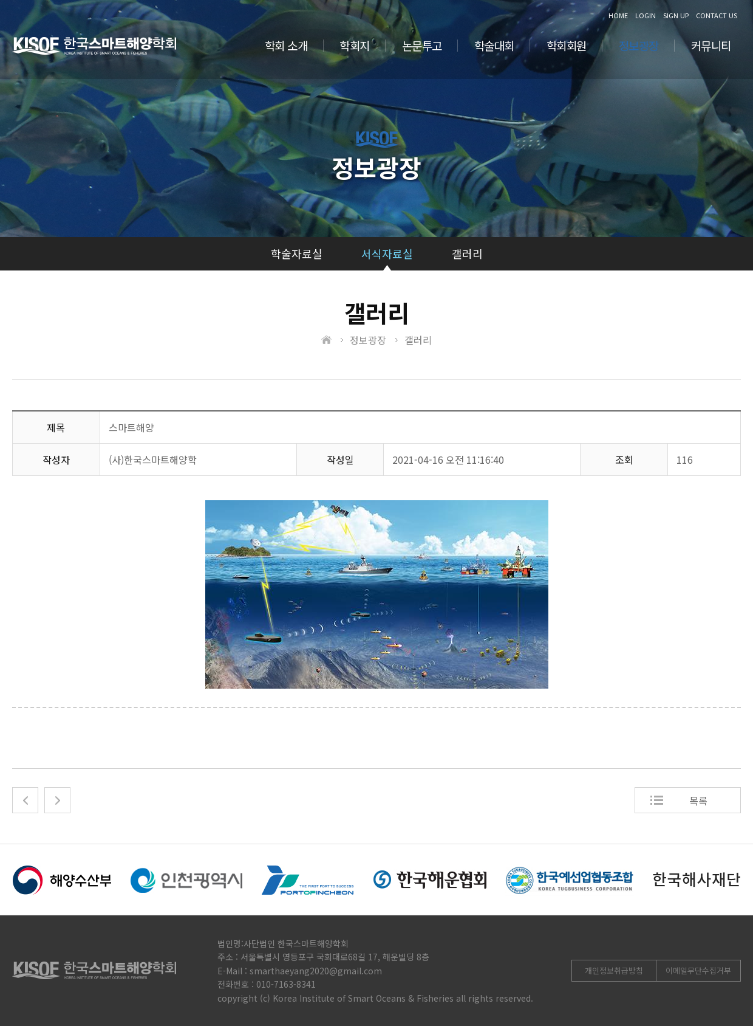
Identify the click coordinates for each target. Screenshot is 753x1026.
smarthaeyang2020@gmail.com (316, 971)
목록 (698, 800)
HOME (618, 15)
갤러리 (467, 253)
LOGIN (645, 15)
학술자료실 (296, 253)
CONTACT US (716, 15)
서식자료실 (387, 253)
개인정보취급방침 (614, 970)
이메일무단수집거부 (698, 970)
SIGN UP (676, 15)
